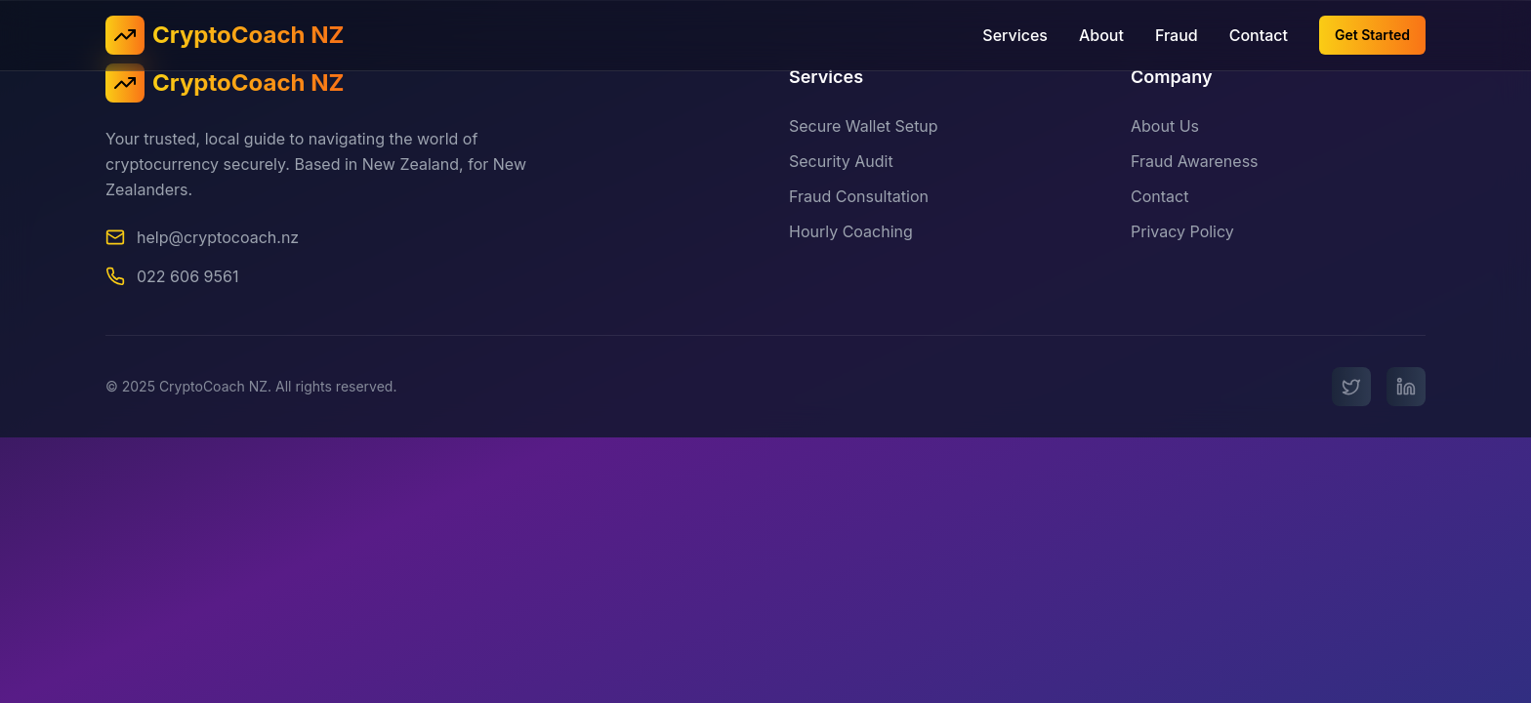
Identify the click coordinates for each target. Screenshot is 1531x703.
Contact (1258, 35)
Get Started (1372, 34)
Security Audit (841, 161)
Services (1015, 35)
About (1101, 35)
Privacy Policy (1182, 232)
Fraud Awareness (1195, 162)
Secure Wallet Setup (863, 126)
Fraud (1176, 35)
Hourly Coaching (851, 231)
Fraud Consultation (859, 196)
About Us (1165, 127)
